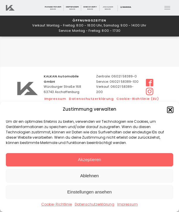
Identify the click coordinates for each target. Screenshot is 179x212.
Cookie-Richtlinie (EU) (137, 99)
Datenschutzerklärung (94, 204)
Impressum (127, 204)
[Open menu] (167, 7)
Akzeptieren (89, 159)
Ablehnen (89, 175)
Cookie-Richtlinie (56, 204)
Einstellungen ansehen (89, 191)
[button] (170, 110)
